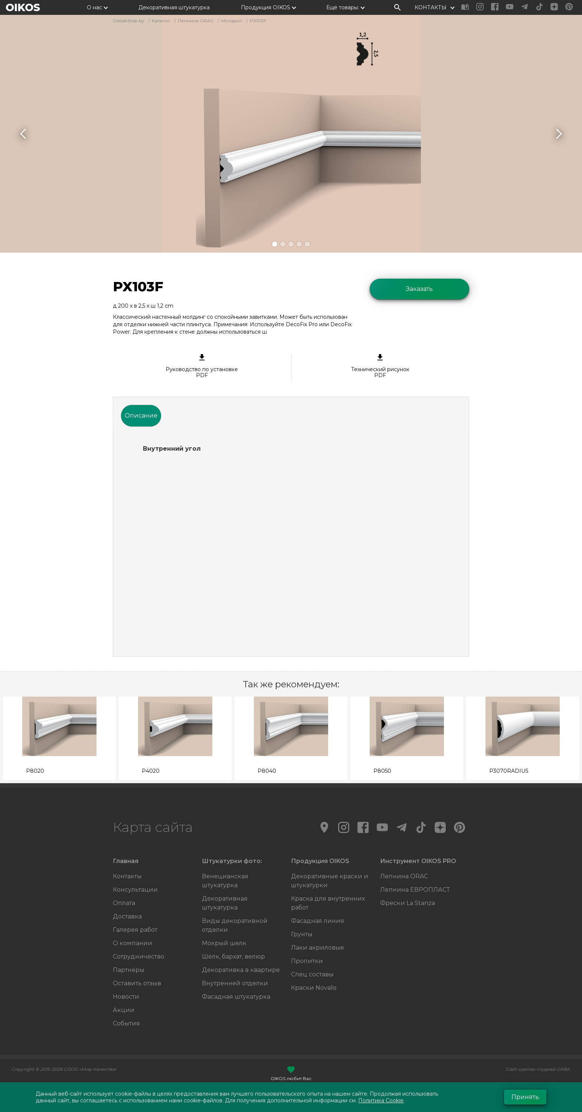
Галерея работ (135, 929)
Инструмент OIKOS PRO (418, 861)
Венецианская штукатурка (225, 881)
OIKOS (23, 7)
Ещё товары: (342, 7)
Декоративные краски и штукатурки (329, 881)
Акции (123, 1010)
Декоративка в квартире (241, 969)
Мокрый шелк (224, 943)
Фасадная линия (317, 920)
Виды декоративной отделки (235, 925)
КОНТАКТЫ (431, 7)
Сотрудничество (138, 956)
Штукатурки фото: (232, 861)
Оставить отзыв (137, 983)
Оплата (124, 903)
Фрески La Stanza (407, 903)
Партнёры (128, 969)
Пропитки (307, 961)
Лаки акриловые (317, 947)
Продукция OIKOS (265, 7)
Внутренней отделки (235, 983)
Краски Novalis (313, 987)
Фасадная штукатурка (236, 996)
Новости (126, 996)
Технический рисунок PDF (380, 366)
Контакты (127, 876)
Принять (525, 1096)
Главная (125, 861)
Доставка (127, 916)
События (126, 1023)
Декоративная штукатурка (174, 7)
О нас (94, 7)
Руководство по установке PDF (202, 366)
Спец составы (312, 974)
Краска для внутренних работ (328, 903)
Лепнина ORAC (404, 876)
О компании (132, 943)
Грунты (302, 934)
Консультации (135, 889)
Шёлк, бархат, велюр (233, 956)
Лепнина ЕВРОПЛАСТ (415, 889)
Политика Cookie (380, 1100)
